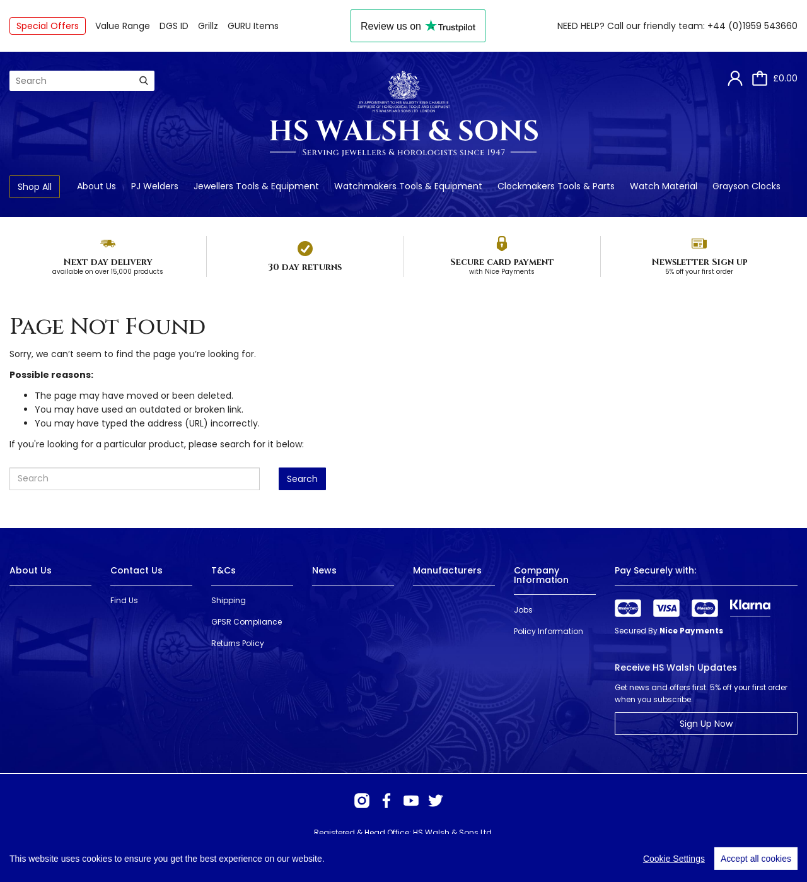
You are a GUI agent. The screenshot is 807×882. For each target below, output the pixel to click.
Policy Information (548, 631)
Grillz (208, 26)
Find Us (124, 600)
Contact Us (136, 570)
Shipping (228, 600)
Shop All (35, 186)
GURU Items (253, 26)
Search (302, 479)
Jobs (523, 609)
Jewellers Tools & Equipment (256, 186)
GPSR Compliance (246, 621)
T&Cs (223, 570)
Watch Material (663, 186)
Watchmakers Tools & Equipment (408, 186)
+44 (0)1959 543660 (752, 26)
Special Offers (47, 26)
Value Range (122, 26)
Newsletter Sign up (699, 262)
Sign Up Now (706, 723)
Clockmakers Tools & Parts (556, 186)
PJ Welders (154, 186)
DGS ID (174, 26)
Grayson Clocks (746, 186)
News (324, 570)
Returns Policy (237, 643)
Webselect (193, 856)
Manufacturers (447, 570)
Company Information (541, 575)
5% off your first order (699, 271)
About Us (96, 186)
